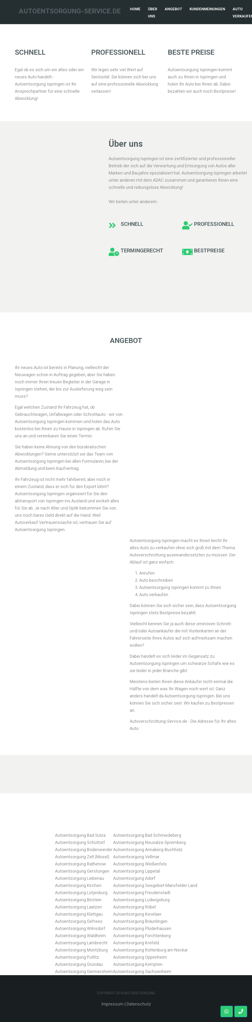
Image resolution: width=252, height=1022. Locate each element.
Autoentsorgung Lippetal (136, 871)
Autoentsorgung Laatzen (78, 906)
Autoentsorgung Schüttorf (80, 842)
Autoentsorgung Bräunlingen (140, 921)
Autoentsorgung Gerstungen (82, 871)
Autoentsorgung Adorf (134, 878)
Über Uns (152, 12)
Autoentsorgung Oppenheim (140, 957)
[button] (240, 1011)
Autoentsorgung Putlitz (77, 957)
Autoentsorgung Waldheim (80, 935)
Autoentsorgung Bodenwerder (83, 849)
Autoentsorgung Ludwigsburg (141, 899)
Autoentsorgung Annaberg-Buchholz (148, 849)
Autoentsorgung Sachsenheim (142, 971)
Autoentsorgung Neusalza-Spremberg (149, 842)
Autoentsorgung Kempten (137, 964)
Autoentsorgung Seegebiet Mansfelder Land (155, 885)
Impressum (112, 1003)
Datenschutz (139, 1003)
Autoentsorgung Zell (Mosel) (82, 856)
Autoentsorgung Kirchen (78, 885)
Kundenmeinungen (207, 9)
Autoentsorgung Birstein (78, 899)
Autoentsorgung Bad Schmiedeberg (147, 835)
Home (136, 8)
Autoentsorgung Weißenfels (140, 863)
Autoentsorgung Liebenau (79, 878)
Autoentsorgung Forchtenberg (142, 935)
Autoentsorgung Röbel (134, 906)
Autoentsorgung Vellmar (136, 856)
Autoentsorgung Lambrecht (81, 942)
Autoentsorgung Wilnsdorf (80, 928)
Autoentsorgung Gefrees (78, 921)
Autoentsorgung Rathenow (80, 863)
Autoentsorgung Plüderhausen (142, 928)
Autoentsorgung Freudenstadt (141, 892)
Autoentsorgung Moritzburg (81, 949)
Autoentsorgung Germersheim (84, 971)
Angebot (173, 9)
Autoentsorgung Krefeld (136, 942)
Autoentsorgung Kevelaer (137, 914)
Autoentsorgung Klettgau (79, 914)
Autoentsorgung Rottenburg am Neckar (150, 949)
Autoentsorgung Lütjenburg (81, 892)
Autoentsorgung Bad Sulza (80, 835)
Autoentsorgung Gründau (79, 964)
